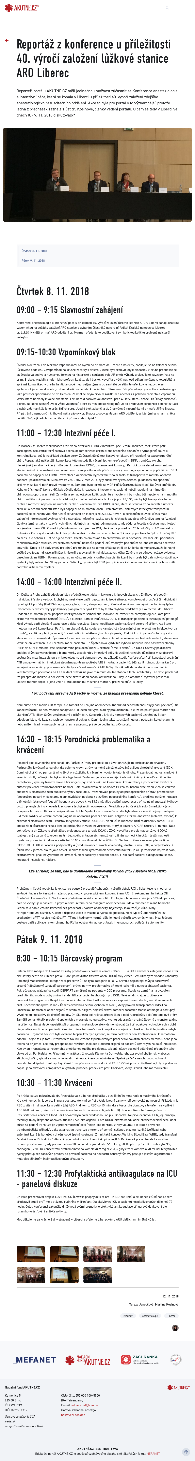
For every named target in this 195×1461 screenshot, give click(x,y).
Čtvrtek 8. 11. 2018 (34, 251)
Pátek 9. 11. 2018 (33, 260)
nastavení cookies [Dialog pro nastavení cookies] (73, 1415)
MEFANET (153, 1454)
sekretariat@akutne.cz (86, 1405)
